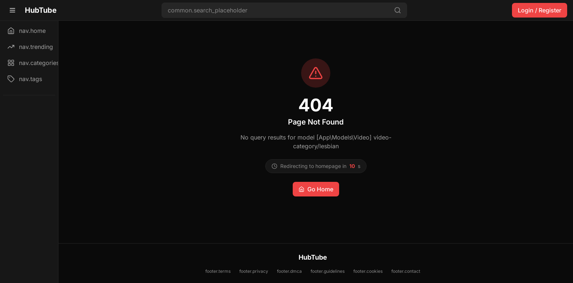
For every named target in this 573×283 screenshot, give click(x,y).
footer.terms (218, 271)
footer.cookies (368, 271)
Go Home (316, 189)
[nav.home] (29, 30)
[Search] (397, 10)
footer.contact (405, 271)
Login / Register (539, 10)
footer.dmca (289, 271)
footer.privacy (253, 271)
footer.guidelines (328, 271)
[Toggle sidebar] (12, 10)
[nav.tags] (29, 79)
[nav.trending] (29, 46)
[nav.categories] (29, 63)
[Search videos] (284, 10)
